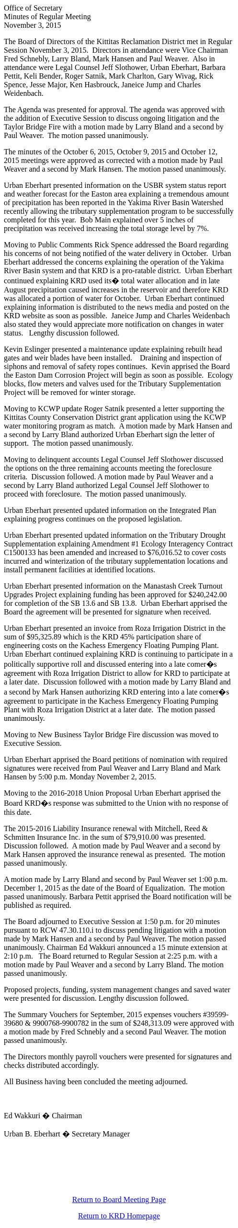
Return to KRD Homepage (119, 1216)
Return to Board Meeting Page (119, 1199)
